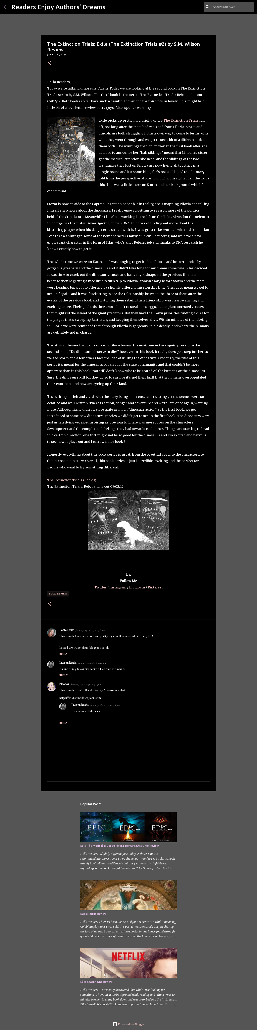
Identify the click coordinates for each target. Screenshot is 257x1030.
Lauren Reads (67, 663)
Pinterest (155, 587)
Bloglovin (137, 587)
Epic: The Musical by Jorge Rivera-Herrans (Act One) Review (119, 845)
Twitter (100, 587)
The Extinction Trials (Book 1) (71, 480)
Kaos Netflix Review (93, 913)
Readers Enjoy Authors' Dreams (58, 6)
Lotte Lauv (66, 630)
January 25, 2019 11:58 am (90, 630)
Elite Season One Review (96, 981)
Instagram (118, 587)
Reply (63, 654)
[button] (49, 63)
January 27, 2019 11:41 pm (86, 684)
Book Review (58, 594)
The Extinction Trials (181, 120)
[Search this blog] (233, 7)
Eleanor (64, 684)
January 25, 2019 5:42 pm (92, 663)
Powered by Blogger (128, 1024)
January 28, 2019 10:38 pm (105, 705)
